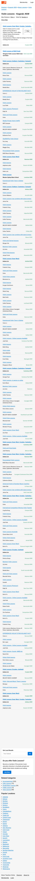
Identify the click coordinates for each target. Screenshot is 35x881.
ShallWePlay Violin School (10, 139)
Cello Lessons (7, 783)
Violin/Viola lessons (9, 253)
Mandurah (6, 844)
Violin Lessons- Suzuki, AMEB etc (13, 651)
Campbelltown (7, 811)
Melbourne (6, 846)
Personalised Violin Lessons (11, 151)
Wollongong (6, 869)
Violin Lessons (7, 73)
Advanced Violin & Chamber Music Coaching (16, 484)
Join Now (7, 772)
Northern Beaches (8, 850)
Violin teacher (7, 568)
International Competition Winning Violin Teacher (17, 508)
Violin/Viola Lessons (9, 276)
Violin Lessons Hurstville (10, 532)
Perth (4, 854)
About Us (26, 875)
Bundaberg (6, 807)
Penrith (5, 852)
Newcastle (6, 848)
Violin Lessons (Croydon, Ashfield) (13, 550)
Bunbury (5, 805)
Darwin (5, 821)
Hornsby (5, 834)
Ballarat (5, 799)
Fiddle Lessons (7, 787)
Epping (5, 823)
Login (32, 2)
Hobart (5, 832)
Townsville (6, 865)
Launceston (6, 840)
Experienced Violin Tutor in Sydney (13, 181)
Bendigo (5, 801)
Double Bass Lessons (9, 785)
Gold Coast (6, 830)
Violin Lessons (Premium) (10, 109)
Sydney (5, 860)
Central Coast (7, 817)
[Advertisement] (17, 729)
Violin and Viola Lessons (10, 115)
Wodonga (5, 867)
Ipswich (5, 838)
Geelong (5, 826)
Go (30, 753)
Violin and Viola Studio (9, 448)
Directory (4, 7)
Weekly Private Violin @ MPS (11, 121)
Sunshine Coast (7, 858)
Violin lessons (7, 85)
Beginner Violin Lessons (10, 247)
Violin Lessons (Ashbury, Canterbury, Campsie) (17, 61)
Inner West (6, 836)
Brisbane (5, 803)
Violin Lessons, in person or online (13, 380)
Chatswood (6, 819)
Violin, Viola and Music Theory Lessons (14, 681)
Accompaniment (8, 781)
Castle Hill (6, 815)
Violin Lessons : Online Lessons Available (15, 338)
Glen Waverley (7, 828)
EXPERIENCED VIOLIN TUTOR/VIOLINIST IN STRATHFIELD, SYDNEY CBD (17, 91)
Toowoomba (6, 863)
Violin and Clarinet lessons (11, 241)
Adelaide (5, 797)
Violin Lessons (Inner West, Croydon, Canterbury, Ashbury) (17, 442)
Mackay (5, 842)
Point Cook (6, 856)
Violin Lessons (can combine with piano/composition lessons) (17, 199)
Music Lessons (22, 7)
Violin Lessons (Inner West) (11, 157)
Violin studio (6, 350)
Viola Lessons (7, 789)
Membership (23, 2)
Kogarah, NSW (12, 7)
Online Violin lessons (9, 406)
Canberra (5, 813)
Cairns (5, 809)
